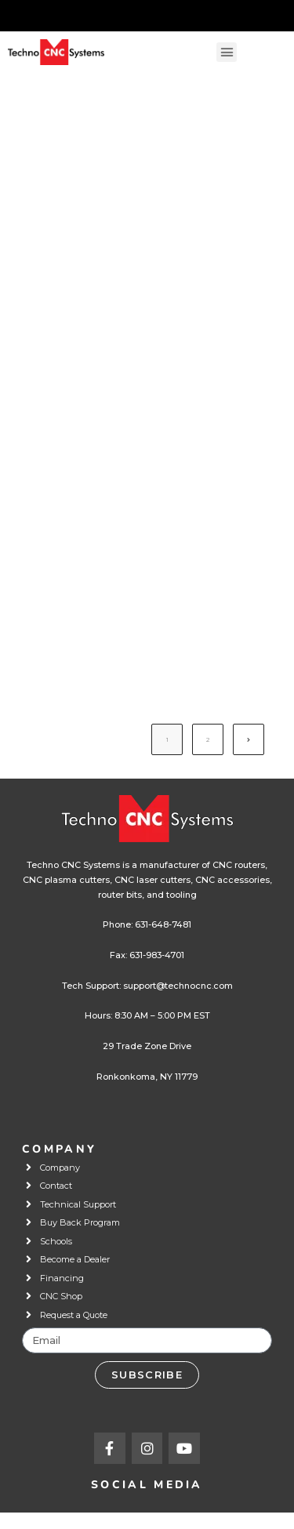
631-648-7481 (163, 924)
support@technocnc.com (178, 985)
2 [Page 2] (207, 739)
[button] (226, 52)
